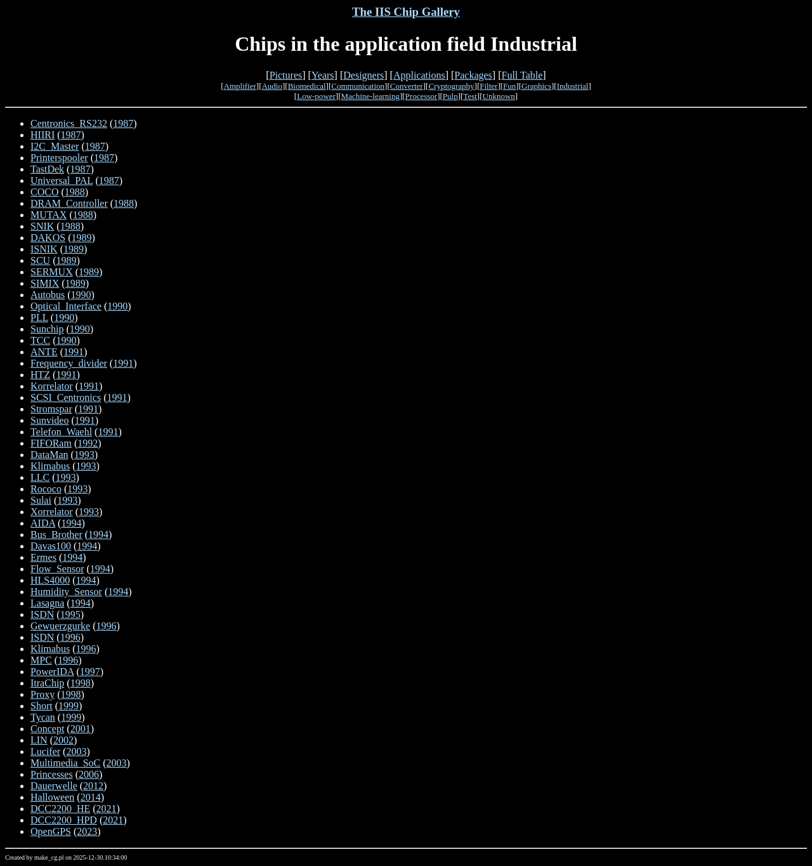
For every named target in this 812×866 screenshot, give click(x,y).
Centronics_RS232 (68, 123)
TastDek (47, 169)
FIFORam (51, 443)
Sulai (40, 500)
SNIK (42, 226)
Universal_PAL (61, 180)
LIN (39, 740)
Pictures (286, 75)
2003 (76, 751)
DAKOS (47, 237)
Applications (419, 75)
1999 (68, 705)
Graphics (536, 86)
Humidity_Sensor (66, 591)
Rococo (46, 488)
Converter (406, 86)
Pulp (450, 96)
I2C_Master (54, 146)
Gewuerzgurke (60, 625)
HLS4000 (50, 580)
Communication (357, 86)
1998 (80, 683)
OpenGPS (50, 831)
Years (322, 75)
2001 (80, 728)
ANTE (44, 351)
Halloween (52, 797)
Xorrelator (51, 511)
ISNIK (44, 249)
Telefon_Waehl (61, 431)
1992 (87, 443)
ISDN (42, 614)
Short (41, 705)
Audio (271, 86)
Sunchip (46, 329)
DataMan (49, 454)
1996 (106, 625)
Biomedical (307, 86)
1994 (71, 523)
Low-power (316, 96)
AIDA (42, 523)
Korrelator (51, 386)
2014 (91, 797)
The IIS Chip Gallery (406, 11)
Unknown (499, 96)
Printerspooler (59, 157)
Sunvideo (49, 420)
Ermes (43, 557)
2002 (63, 740)
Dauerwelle (53, 785)
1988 (75, 192)
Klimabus (50, 466)
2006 (89, 774)
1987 (123, 123)
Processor (421, 96)
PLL (39, 317)
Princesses (51, 774)
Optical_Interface (66, 306)
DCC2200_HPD (63, 820)
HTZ (40, 374)
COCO (44, 192)
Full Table (522, 75)
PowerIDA (52, 671)
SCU (40, 260)
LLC (39, 477)
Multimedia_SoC (65, 763)
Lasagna (47, 603)
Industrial (573, 86)
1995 (70, 614)
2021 (106, 808)
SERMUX (51, 271)
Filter (488, 86)
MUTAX (48, 214)
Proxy (42, 694)
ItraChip (47, 683)
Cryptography (451, 86)
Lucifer (45, 751)
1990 (81, 294)
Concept (47, 728)
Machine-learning (370, 96)
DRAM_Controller (69, 203)
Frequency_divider (68, 363)
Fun (509, 86)
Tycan (42, 717)
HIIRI (42, 134)
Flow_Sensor (57, 568)
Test (469, 96)
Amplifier (240, 86)
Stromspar (51, 408)
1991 (73, 351)
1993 (84, 454)
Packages (473, 75)
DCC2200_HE (60, 808)
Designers (363, 75)
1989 (81, 237)
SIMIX (44, 283)
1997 (90, 671)
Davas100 (50, 546)
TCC (40, 340)
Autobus (47, 294)
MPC (41, 660)
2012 (93, 785)
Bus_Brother (56, 534)
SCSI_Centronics (65, 397)
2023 (87, 831)
